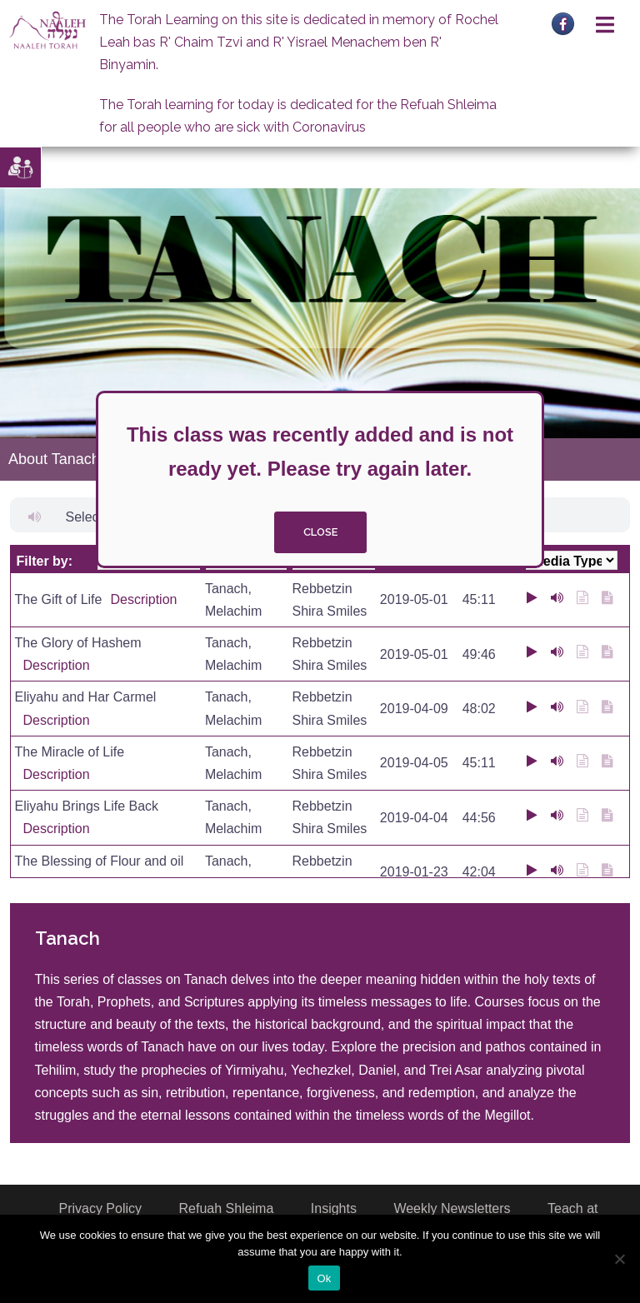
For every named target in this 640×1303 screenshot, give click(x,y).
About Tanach (54, 459)
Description (143, 599)
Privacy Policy (100, 1208)
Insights (334, 1208)
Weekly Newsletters (451, 1208)
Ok (324, 1278)
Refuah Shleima (226, 1208)
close (320, 532)
